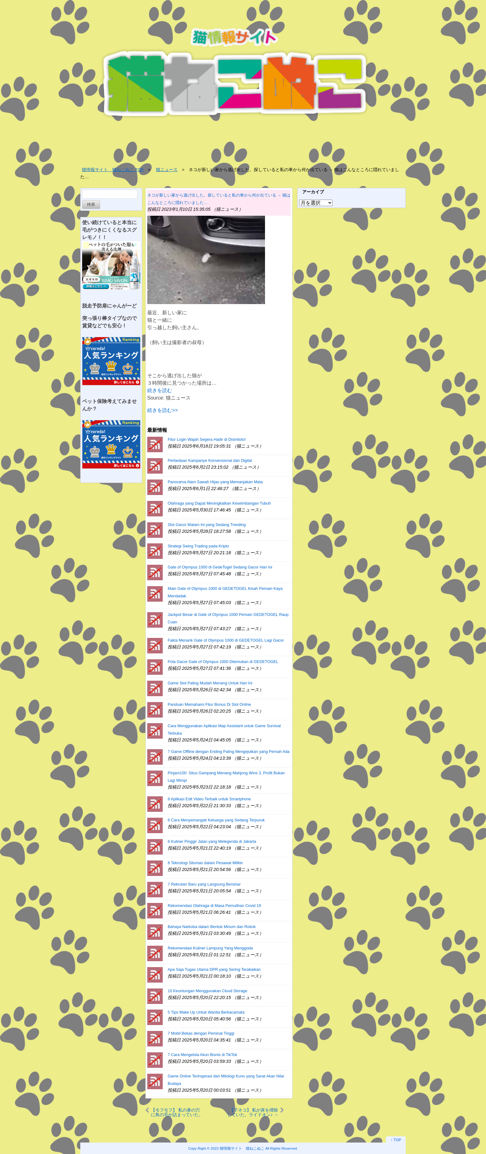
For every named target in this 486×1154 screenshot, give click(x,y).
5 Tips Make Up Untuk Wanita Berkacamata (206, 1012)
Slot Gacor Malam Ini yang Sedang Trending (207, 524)
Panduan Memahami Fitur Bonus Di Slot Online (209, 704)
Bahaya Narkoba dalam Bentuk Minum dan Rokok (212, 926)
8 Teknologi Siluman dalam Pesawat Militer (205, 862)
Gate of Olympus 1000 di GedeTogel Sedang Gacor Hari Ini (220, 567)
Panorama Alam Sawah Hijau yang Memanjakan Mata (215, 482)
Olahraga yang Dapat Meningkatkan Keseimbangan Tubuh (219, 503)
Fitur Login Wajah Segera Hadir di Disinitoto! (207, 439)
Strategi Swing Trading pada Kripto (198, 546)
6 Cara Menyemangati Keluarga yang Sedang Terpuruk (216, 820)
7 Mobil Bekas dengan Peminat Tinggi (201, 1033)
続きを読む (159, 390)
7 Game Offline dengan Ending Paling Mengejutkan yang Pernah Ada (228, 751)
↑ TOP (396, 1140)
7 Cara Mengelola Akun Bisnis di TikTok (202, 1054)
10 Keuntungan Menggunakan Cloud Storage (207, 990)
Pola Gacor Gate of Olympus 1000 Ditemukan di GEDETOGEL (223, 661)
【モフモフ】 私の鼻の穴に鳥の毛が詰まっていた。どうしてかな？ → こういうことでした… (177, 1112)
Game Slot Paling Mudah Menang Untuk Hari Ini (210, 683)
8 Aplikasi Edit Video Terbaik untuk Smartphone (209, 799)
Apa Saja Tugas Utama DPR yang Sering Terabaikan (214, 969)
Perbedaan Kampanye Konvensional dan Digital (210, 460)
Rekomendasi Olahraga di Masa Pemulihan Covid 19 (214, 905)
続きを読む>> (162, 410)
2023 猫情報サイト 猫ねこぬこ (237, 1148)
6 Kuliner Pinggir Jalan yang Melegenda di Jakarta (212, 841)
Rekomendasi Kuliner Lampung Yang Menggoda (210, 948)
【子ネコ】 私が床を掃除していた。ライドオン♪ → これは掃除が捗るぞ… (252, 1112)
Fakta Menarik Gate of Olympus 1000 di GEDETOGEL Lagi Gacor (226, 640)
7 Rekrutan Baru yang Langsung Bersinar (204, 884)
